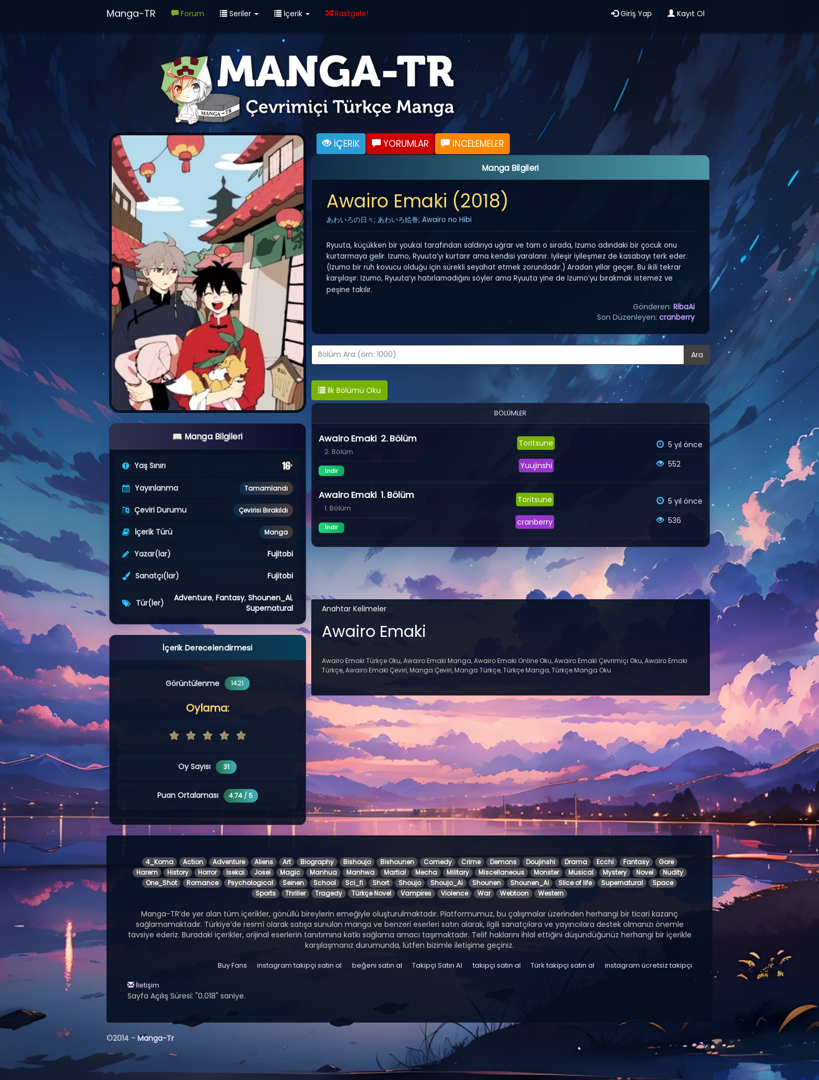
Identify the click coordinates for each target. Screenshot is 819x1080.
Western (551, 893)
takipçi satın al (497, 965)
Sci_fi (354, 882)
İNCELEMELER (472, 143)
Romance (202, 882)
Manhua (323, 872)
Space (662, 882)
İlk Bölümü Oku (349, 390)
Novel (644, 872)
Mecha (426, 872)
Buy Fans (232, 965)
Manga (276, 532)
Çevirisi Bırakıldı (263, 510)
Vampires (416, 893)
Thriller (295, 893)
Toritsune (536, 443)
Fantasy (230, 598)
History (178, 872)
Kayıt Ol (686, 13)
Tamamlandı (266, 488)
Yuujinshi (536, 465)
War (483, 893)
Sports (265, 893)
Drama (576, 861)
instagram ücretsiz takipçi (648, 965)
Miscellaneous (501, 872)
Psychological (250, 882)
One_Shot (161, 882)
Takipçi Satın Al (437, 965)
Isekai (235, 872)
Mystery (615, 872)
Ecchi (605, 861)
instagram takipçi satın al (299, 965)
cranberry (677, 317)
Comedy (438, 861)
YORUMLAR (400, 143)
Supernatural (269, 608)
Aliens (263, 861)
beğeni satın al (377, 965)
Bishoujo (357, 861)
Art (287, 861)
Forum (187, 13)
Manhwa (360, 872)
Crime (471, 861)
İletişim (143, 985)
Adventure (193, 598)
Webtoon (514, 893)
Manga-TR (131, 13)
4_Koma (159, 861)
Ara (697, 355)
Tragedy (328, 893)
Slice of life (575, 882)
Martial (395, 872)
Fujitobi (280, 554)
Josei (262, 872)
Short (380, 882)
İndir (331, 471)
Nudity (673, 872)
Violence (454, 893)
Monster (546, 872)
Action (193, 861)
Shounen (486, 882)
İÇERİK (341, 143)
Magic (290, 872)
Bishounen (397, 861)
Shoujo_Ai (446, 882)
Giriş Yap (631, 13)
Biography (317, 861)
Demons (503, 861)
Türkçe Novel (371, 893)
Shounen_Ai (269, 598)
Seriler (239, 13)
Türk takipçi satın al (562, 965)
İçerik (292, 13)
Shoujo (410, 882)
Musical (580, 872)
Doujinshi (540, 861)
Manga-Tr (155, 1038)
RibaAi (684, 306)
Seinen (293, 882)
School (324, 882)
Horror (207, 872)
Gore (666, 861)
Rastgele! (346, 13)
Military (458, 872)
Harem (147, 872)
